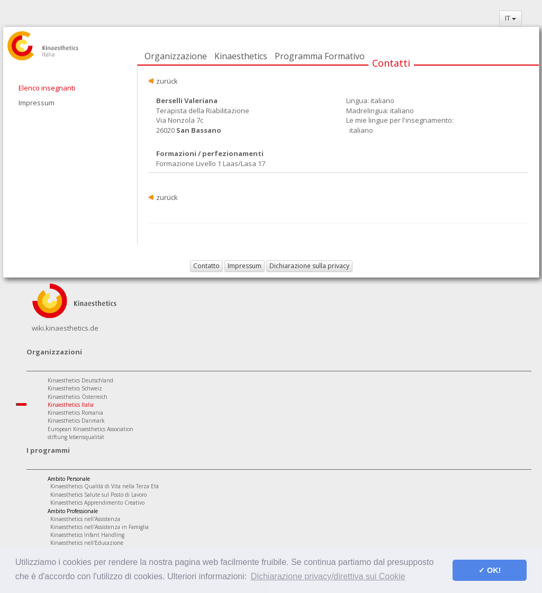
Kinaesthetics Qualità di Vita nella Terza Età (104, 486)
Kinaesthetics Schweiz (75, 388)
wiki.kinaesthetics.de (65, 328)
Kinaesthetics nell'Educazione (86, 542)
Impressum (37, 102)
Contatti (391, 63)
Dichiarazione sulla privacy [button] (309, 265)
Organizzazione (175, 56)
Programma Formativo (320, 56)
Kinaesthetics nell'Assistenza (85, 519)
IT (510, 18)
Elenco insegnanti (47, 88)
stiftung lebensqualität (76, 437)
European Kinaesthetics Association (90, 429)
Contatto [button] (206, 265)
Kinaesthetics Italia (71, 404)
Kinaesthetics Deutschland (80, 380)
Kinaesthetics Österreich (77, 396)
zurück (167, 81)
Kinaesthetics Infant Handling (87, 535)
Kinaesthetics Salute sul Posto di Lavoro (98, 494)
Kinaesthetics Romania (75, 412)
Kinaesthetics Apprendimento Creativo (97, 502)
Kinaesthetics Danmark (76, 420)
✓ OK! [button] (489, 570)
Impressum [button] (244, 265)
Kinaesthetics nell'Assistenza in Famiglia (99, 527)
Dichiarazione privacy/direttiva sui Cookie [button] (328, 576)
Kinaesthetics (240, 56)
